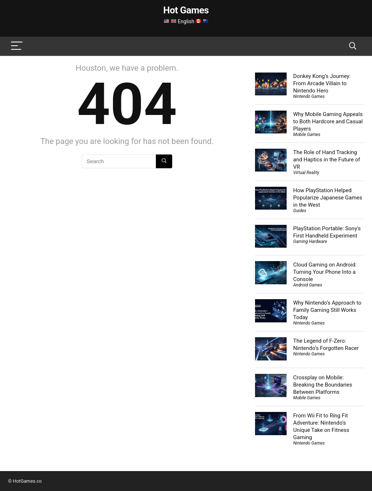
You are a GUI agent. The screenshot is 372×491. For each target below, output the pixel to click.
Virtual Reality (306, 172)
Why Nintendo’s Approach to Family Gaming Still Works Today (327, 310)
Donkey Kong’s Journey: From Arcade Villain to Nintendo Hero (322, 83)
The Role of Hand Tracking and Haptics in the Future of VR (326, 159)
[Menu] (16, 46)
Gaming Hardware (310, 241)
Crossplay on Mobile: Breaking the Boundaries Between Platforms (322, 384)
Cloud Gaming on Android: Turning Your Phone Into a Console (324, 271)
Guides (299, 210)
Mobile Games (306, 134)
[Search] (352, 46)
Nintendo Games (309, 96)
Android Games (307, 285)
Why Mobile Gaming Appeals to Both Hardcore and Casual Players (328, 121)
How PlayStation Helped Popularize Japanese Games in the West (327, 197)
